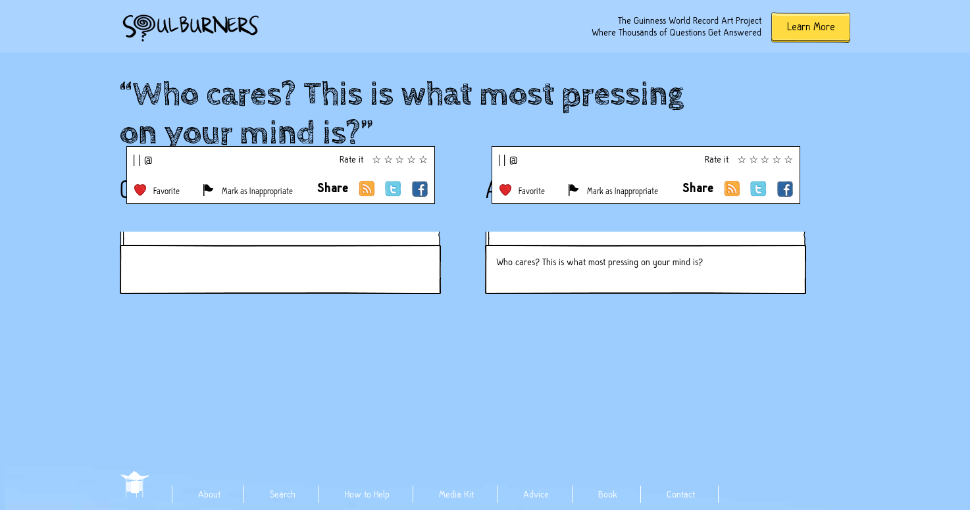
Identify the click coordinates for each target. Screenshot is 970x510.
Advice (536, 494)
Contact (681, 494)
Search (282, 494)
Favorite (166, 191)
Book (607, 494)
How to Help (367, 494)
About (209, 494)
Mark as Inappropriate (257, 191)
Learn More (811, 26)
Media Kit (456, 494)
